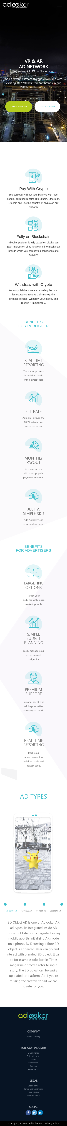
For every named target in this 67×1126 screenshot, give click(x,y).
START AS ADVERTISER (19, 106)
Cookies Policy (33, 1095)
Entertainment (33, 1056)
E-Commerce (33, 1052)
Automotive (33, 1062)
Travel (33, 1059)
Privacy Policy (33, 1092)
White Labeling (33, 1036)
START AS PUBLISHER (47, 106)
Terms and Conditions (33, 1088)
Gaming (33, 1066)
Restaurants (33, 1069)
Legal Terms (33, 1085)
